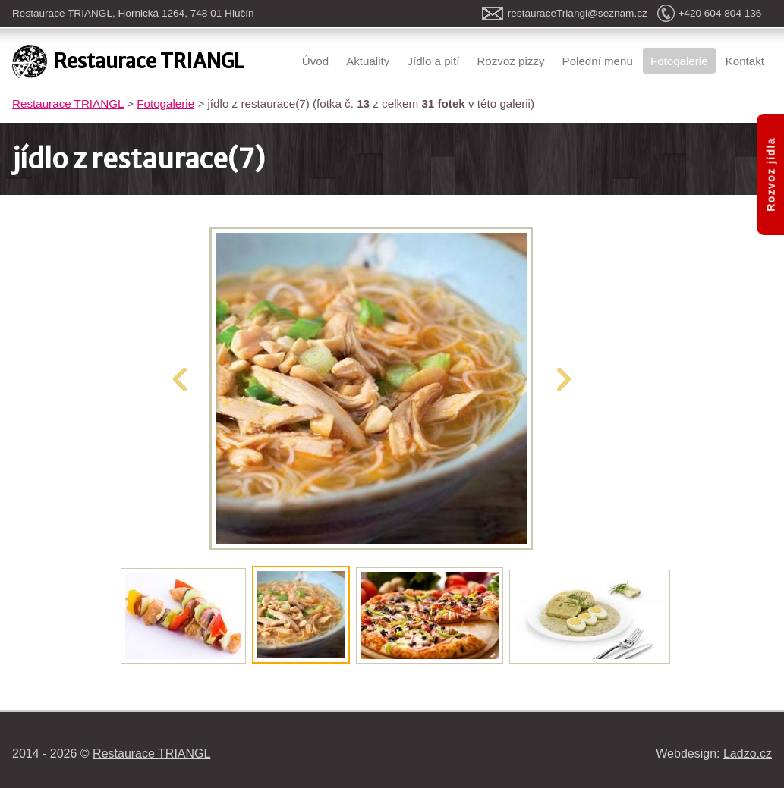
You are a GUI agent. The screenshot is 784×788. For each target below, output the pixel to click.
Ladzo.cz (747, 753)
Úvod (315, 61)
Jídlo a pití (433, 61)
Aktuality (367, 61)
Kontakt (745, 61)
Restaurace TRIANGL (68, 103)
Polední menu (597, 61)
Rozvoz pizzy (510, 61)
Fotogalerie (679, 61)
